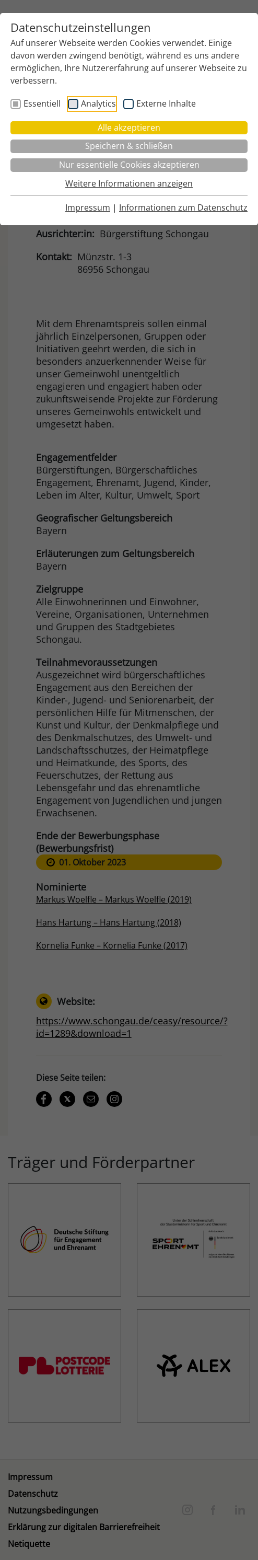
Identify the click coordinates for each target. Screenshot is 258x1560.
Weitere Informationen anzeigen (129, 183)
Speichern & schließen (129, 146)
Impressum (87, 207)
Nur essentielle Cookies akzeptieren (129, 164)
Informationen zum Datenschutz (183, 207)
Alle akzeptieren (129, 127)
